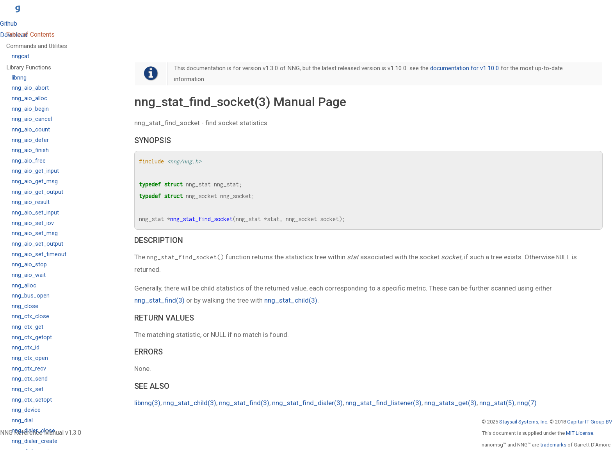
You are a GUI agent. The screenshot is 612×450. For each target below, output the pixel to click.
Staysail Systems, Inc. (523, 422)
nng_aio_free (29, 161)
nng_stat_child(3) (290, 300)
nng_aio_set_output (37, 244)
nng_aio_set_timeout (39, 254)
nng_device (26, 410)
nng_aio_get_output (37, 192)
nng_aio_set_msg (35, 233)
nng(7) (527, 403)
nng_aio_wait (29, 275)
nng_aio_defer (30, 140)
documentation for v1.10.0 (464, 68)
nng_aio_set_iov (33, 223)
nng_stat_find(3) (159, 300)
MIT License (579, 433)
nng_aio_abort (30, 88)
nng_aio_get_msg (35, 181)
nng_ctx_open (30, 358)
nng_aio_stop (29, 264)
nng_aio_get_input (35, 171)
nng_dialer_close (33, 430)
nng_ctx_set (27, 389)
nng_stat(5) (496, 403)
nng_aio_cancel (32, 119)
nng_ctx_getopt (32, 337)
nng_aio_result (31, 202)
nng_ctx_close (30, 316)
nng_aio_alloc (29, 98)
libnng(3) (147, 403)
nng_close (25, 306)
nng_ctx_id (25, 347)
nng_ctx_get (27, 327)
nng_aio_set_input (35, 212)
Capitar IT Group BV (589, 422)
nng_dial (22, 420)
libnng (19, 77)
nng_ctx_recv (29, 368)
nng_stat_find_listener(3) (383, 403)
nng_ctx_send (30, 379)
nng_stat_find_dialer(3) (307, 403)
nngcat (20, 56)
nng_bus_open (31, 295)
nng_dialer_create (34, 441)
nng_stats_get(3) (450, 403)
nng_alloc (24, 285)
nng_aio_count (31, 129)
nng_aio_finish (30, 150)
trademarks (553, 445)
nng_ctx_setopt (32, 400)
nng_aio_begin (30, 109)
